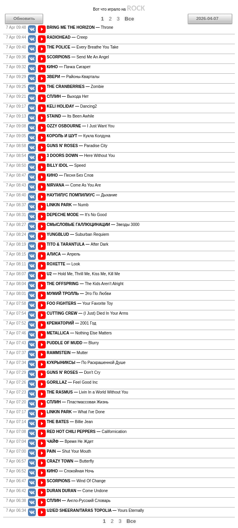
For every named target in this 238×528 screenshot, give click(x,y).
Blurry (73, 343)
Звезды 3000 (93, 224)
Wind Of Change (76, 481)
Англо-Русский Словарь (79, 500)
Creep (67, 37)
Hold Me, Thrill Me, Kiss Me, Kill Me (83, 274)
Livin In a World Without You (87, 392)
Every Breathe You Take (83, 47)
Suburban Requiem (78, 234)
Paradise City (77, 146)
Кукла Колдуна (78, 136)
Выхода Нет (68, 96)
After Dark (78, 244)
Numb (68, 205)
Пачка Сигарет (69, 67)
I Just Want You (81, 126)
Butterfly (70, 461)
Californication (87, 431)
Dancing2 (72, 106)
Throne (80, 27)
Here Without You (81, 155)
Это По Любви (79, 293)
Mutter (67, 353)
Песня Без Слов (70, 175)
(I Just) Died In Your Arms (87, 313)
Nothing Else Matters (79, 333)
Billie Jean (70, 422)
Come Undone (77, 491)
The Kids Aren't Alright (85, 284)
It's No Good (77, 215)
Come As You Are (74, 185)
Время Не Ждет (70, 441)
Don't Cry (73, 372)
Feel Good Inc (72, 382)
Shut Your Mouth (69, 451)
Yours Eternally (95, 510)
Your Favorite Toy (80, 303)
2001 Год (72, 323)
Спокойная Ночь (70, 471)
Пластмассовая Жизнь (78, 402)
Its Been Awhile (70, 116)
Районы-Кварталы (73, 77)
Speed (66, 165)
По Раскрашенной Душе (86, 362)
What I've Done (76, 412)
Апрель (63, 254)
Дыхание (82, 195)
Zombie (75, 86)
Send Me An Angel (78, 57)
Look (63, 264)
